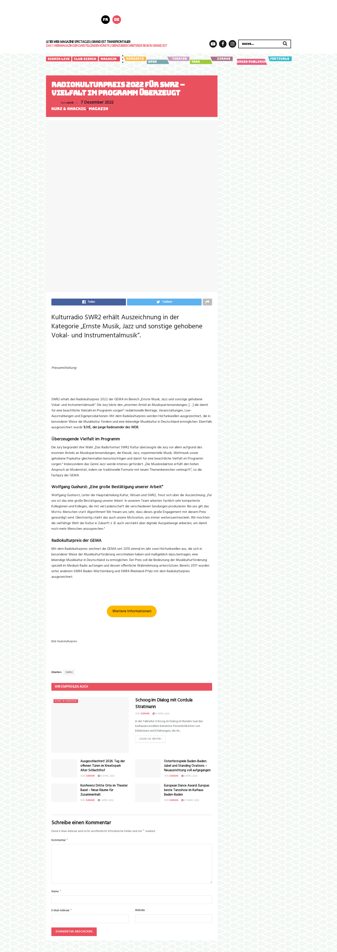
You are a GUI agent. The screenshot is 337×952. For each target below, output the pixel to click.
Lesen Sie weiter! (150, 741)
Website (140, 913)
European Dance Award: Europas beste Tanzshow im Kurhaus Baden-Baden (186, 791)
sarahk (145, 715)
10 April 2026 (161, 715)
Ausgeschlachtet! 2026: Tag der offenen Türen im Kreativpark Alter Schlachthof (102, 767)
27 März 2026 (190, 802)
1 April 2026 (105, 802)
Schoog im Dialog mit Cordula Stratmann (163, 705)
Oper (157, 62)
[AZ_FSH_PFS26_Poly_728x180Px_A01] (213, 19)
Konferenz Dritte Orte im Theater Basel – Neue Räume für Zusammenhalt (104, 791)
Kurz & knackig (68, 109)
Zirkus (221, 59)
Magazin (108, 59)
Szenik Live (59, 59)
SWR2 (69, 674)
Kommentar (59, 842)
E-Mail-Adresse (61, 913)
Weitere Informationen (131, 612)
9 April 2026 (189, 777)
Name (56, 893)
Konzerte (135, 59)
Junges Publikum (250, 62)
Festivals (279, 59)
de (116, 19)
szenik (70, 103)
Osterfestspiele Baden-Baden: (187, 767)
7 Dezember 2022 (97, 102)
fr (105, 19)
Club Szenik (85, 59)
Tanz (200, 62)
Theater (178, 59)
